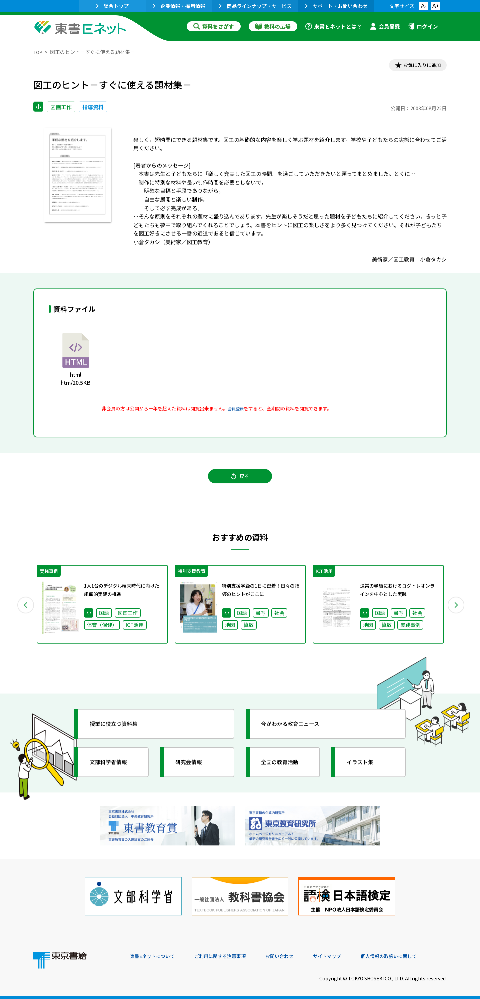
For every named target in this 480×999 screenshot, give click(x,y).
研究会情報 (192, 768)
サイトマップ (347, 954)
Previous (23, 610)
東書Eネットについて (155, 954)
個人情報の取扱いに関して (415, 954)
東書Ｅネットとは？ (333, 26)
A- (423, 6)
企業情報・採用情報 (179, 5)
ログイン (423, 26)
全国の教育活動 (284, 768)
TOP (38, 51)
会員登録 (385, 26)
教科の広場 (273, 26)
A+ (435, 6)
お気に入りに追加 (418, 66)
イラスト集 (364, 768)
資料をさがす (213, 26)
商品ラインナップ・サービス (255, 5)
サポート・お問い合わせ (336, 5)
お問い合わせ (295, 954)
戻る (240, 481)
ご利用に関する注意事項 (230, 954)
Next (456, 610)
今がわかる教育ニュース (296, 730)
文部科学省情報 (113, 768)
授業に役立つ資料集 (119, 730)
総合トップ (112, 5)
